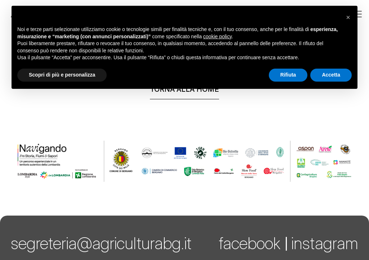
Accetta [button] (331, 75)
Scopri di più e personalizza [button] (62, 75)
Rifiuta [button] (288, 75)
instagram (324, 243)
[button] (348, 17)
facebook (249, 243)
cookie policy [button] (217, 36)
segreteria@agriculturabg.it (101, 243)
